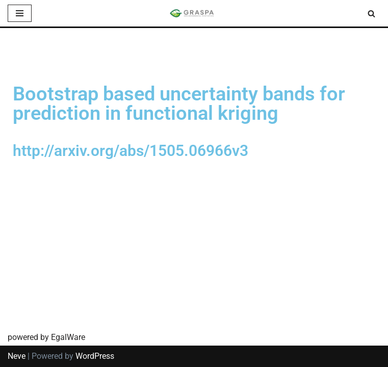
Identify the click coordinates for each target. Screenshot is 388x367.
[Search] (371, 13)
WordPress (94, 356)
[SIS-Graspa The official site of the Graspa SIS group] (194, 13)
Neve (16, 356)
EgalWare (68, 337)
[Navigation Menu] (20, 13)
